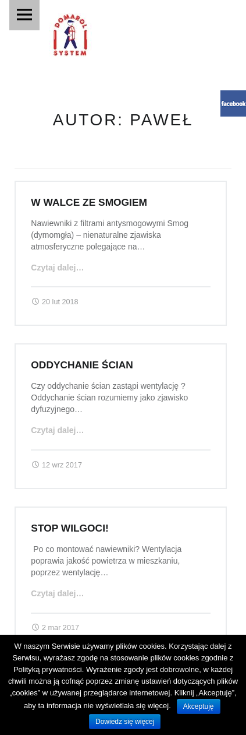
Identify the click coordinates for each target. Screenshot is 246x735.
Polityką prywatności (47, 669)
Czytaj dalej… (57, 267)
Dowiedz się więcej (124, 722)
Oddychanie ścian (82, 365)
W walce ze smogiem (89, 202)
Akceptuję (198, 706)
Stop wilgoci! (69, 528)
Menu (24, 15)
